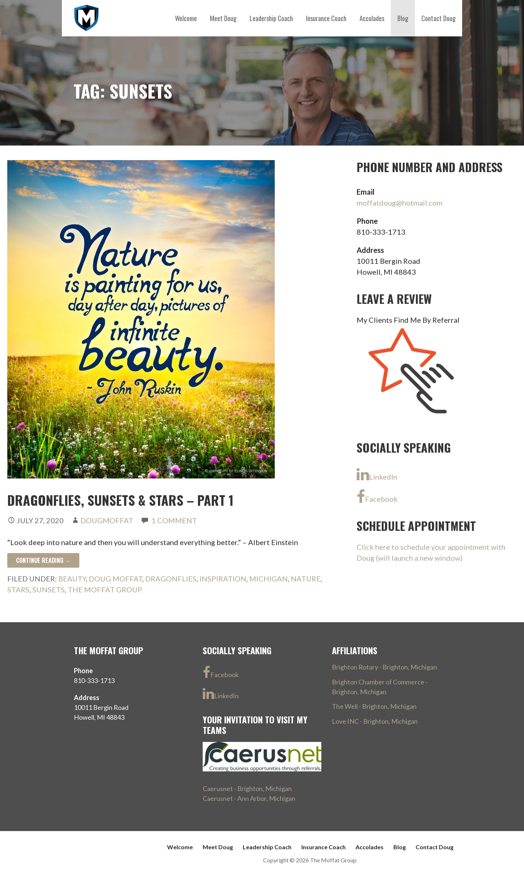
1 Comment (174, 520)
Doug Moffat (115, 578)
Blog (402, 18)
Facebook (377, 496)
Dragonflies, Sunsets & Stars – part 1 (120, 499)
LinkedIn (377, 474)
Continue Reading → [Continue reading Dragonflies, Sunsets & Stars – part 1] (43, 560)
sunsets (48, 589)
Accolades (372, 18)
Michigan (268, 578)
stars (18, 589)
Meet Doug (223, 18)
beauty (72, 578)
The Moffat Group (105, 589)
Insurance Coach (326, 18)
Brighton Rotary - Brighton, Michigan (384, 667)
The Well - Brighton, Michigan (374, 706)
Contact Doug (438, 18)
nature (306, 578)
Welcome (186, 18)
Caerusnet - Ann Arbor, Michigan (249, 798)
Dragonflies (170, 578)
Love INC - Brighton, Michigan (375, 721)
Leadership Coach (271, 18)
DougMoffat (106, 520)
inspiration (222, 578)
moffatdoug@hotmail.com (399, 202)
